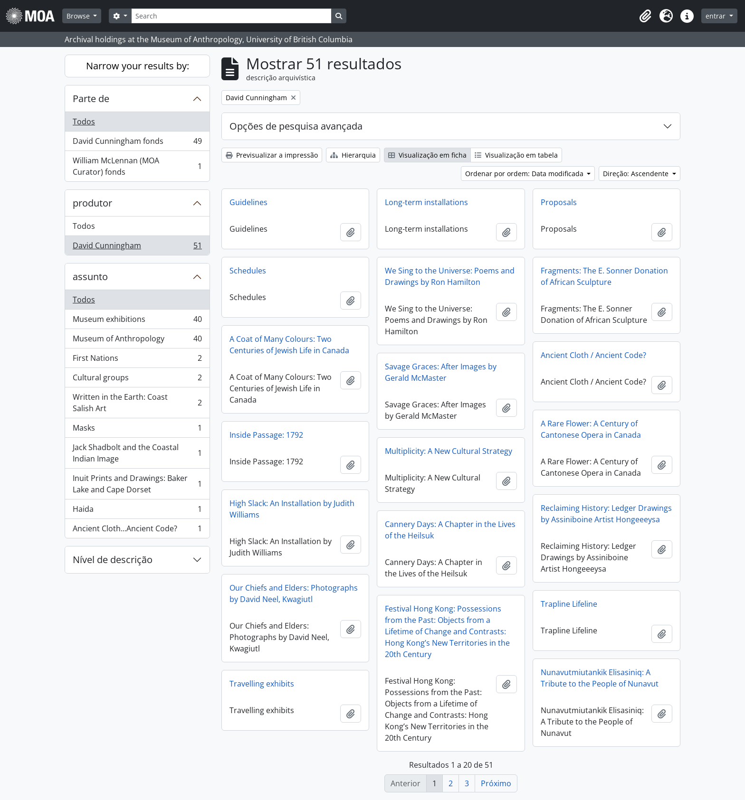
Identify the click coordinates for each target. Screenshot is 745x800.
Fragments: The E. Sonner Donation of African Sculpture (604, 276)
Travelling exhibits (261, 683)
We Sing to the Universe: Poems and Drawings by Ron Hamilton (450, 276)
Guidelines (248, 202)
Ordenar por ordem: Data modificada (525, 173)
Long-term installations (426, 202)
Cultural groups (137, 379)
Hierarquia (353, 155)
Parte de (91, 98)
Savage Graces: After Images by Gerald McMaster (441, 372)
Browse (79, 15)
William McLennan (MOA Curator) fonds (137, 166)
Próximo (496, 783)
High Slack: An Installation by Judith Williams (291, 509)
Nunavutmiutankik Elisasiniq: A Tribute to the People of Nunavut (600, 678)
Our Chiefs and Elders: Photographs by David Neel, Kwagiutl (293, 593)
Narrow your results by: (137, 65)
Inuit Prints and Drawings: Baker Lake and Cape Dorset (137, 484)
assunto (90, 276)
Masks (137, 430)
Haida (137, 511)
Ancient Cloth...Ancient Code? (137, 530)
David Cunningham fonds (137, 143)
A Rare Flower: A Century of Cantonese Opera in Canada (591, 429)
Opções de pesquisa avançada (296, 126)
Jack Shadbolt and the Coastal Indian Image (137, 453)
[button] (645, 16)
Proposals (559, 202)
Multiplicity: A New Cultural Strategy (448, 451)
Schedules (247, 270)
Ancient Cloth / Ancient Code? (593, 355)
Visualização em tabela (516, 155)
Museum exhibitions (137, 321)
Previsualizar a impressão (272, 155)
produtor (92, 203)
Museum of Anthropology (137, 340)
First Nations (137, 360)
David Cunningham (137, 247)
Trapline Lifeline (569, 604)
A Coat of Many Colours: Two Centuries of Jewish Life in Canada (289, 345)
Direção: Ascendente (636, 173)
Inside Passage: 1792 (266, 435)
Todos (84, 121)
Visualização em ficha (427, 155)
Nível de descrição (113, 559)
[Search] (231, 16)
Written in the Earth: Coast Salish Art (137, 403)
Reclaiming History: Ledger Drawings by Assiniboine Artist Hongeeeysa (606, 514)
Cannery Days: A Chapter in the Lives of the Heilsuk (450, 530)
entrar (716, 15)
